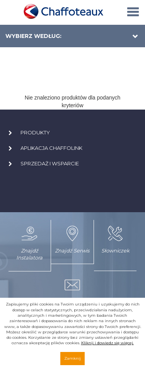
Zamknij (72, 358)
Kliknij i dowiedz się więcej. (107, 342)
